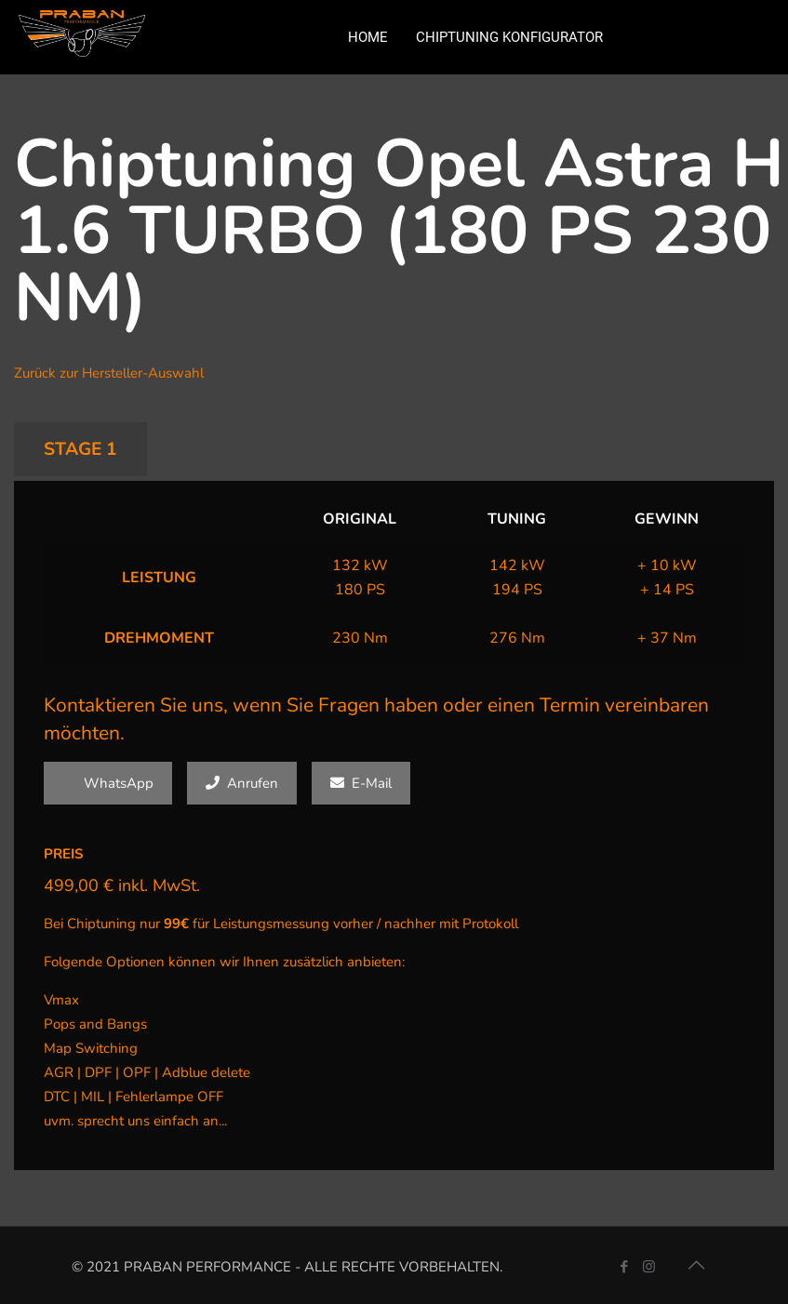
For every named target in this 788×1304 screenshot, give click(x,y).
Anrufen (242, 783)
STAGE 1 (80, 449)
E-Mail (361, 783)
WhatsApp (108, 783)
